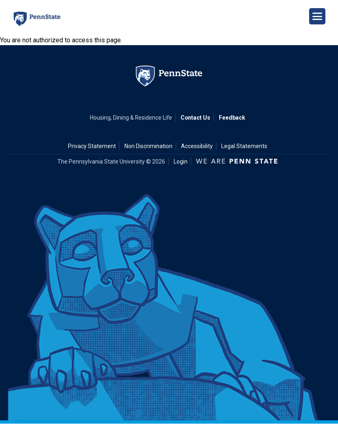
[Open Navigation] (317, 16)
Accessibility (197, 146)
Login (181, 161)
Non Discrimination (148, 146)
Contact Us (195, 117)
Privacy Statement (92, 146)
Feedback (232, 117)
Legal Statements (244, 146)
